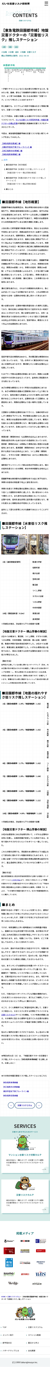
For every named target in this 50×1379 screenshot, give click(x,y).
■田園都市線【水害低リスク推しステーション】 (26, 169)
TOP (4, 1327)
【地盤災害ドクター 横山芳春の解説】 (21, 172)
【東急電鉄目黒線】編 (10, 143)
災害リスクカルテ (8, 1014)
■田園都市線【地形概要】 (17, 164)
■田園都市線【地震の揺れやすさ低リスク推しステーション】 (26, 179)
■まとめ (9, 189)
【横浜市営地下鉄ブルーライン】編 (16, 147)
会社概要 (31, 1350)
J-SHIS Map (16, 880)
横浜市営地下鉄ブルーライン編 (16, 1091)
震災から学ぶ (33, 1342)
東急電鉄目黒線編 (10, 1095)
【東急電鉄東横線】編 (10, 154)
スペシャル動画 (34, 1335)
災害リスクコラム (25, 1105)
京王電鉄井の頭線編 (11, 1087)
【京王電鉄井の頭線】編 (11, 150)
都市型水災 (7, 1342)
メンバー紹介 (8, 1335)
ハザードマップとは (11, 1350)
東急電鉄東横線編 (10, 1082)
